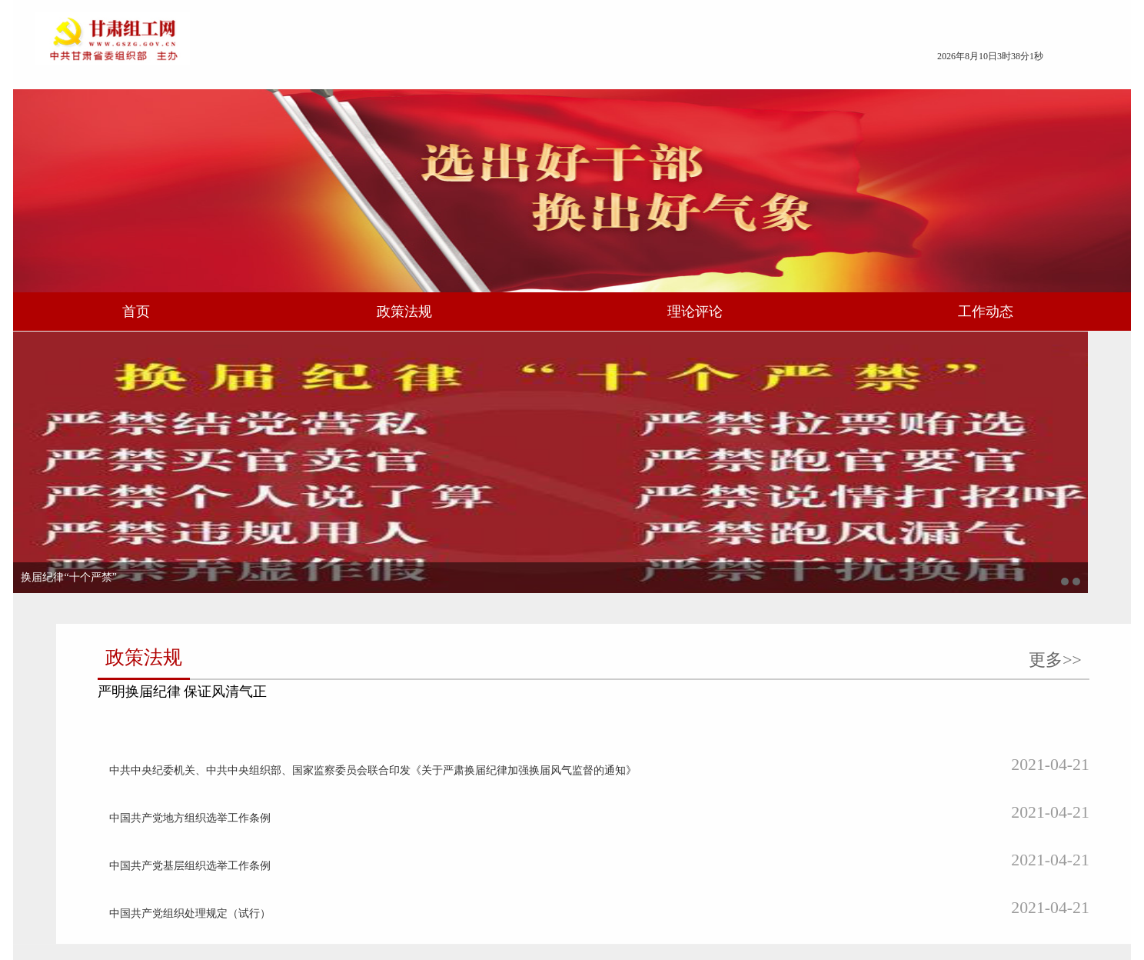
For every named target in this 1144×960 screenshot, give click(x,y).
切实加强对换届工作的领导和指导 (259, 760)
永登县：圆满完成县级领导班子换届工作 (676, 699)
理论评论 (659, 317)
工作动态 (863, 317)
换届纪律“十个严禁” (233, 597)
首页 (265, 317)
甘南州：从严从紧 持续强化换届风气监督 (678, 822)
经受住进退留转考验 (226, 822)
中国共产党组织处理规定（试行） (660, 545)
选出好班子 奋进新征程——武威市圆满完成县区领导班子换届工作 (715, 760)
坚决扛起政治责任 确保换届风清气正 (266, 699)
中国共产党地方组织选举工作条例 (660, 483)
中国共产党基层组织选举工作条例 (660, 514)
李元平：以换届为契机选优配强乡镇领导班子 (286, 729)
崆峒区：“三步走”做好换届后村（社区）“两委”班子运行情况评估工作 (715, 668)
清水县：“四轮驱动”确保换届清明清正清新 (681, 729)
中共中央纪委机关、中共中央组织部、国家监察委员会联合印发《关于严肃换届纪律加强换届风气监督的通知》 (715, 452)
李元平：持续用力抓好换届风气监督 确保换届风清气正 (309, 668)
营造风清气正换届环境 (232, 852)
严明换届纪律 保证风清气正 (665, 387)
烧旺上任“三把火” (220, 791)
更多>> (941, 359)
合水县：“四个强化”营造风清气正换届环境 (681, 852)
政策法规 (453, 317)
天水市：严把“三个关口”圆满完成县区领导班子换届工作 (713, 791)
